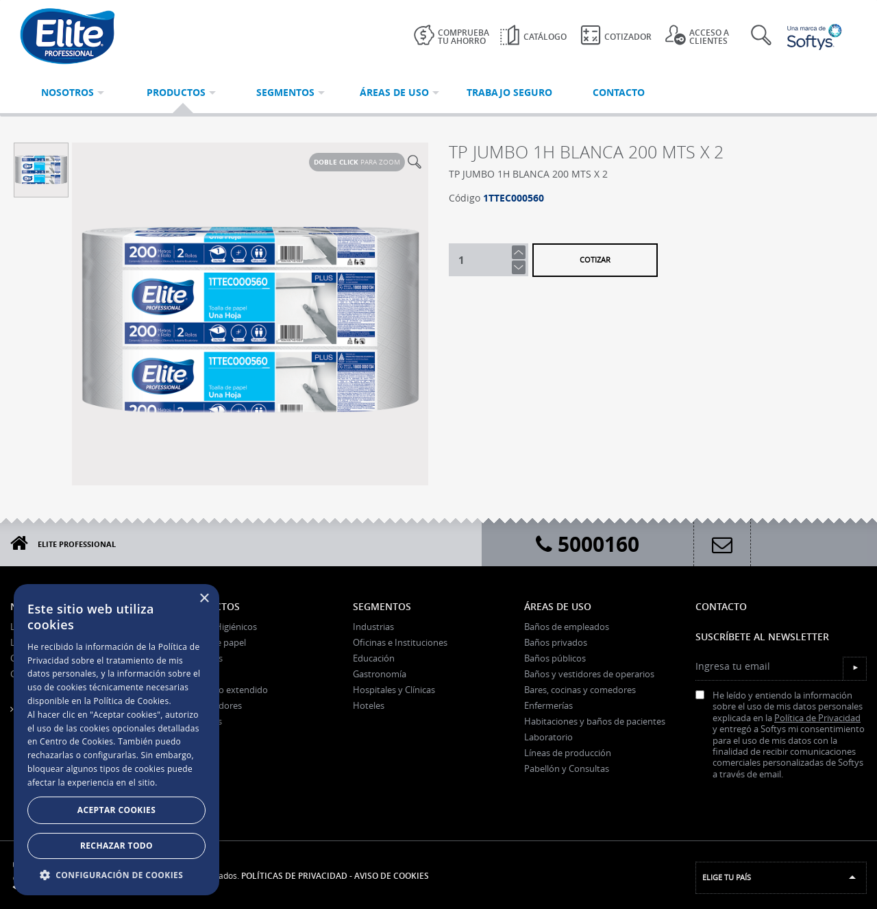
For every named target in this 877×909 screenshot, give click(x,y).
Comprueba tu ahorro (451, 36)
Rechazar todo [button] (116, 845)
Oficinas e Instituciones (400, 642)
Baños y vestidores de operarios (589, 674)
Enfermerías (548, 705)
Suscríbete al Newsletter (762, 636)
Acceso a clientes (697, 36)
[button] (116, 875)
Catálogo (533, 35)
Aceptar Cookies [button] (116, 810)
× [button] (204, 599)
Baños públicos (555, 658)
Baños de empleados (566, 626)
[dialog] (116, 739)
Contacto (721, 606)
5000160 (587, 544)
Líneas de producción (567, 753)
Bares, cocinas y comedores (580, 689)
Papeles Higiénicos (219, 626)
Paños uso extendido (225, 689)
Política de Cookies (131, 701)
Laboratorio (548, 737)
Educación (374, 658)
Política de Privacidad (817, 718)
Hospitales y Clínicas (394, 689)
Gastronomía (379, 674)
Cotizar (595, 259)
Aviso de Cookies (391, 876)
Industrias (373, 626)
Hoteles (368, 705)
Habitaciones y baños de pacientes (594, 721)
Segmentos (382, 606)
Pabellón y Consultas (566, 768)
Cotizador (616, 35)
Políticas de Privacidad (294, 876)
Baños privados (555, 642)
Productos (211, 606)
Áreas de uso (557, 606)
